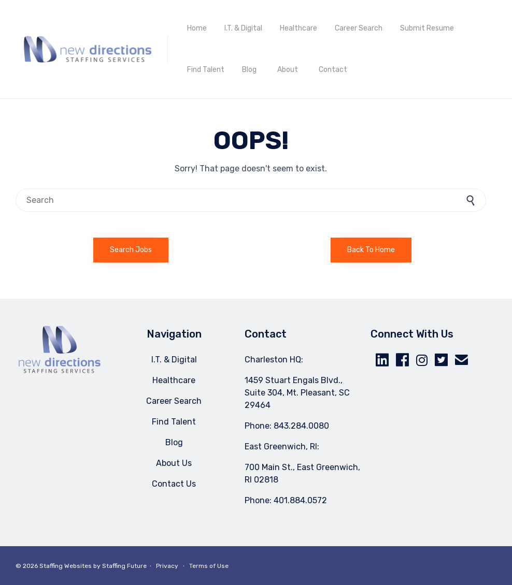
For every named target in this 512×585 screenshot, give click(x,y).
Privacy (167, 565)
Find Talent (205, 69)
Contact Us (174, 484)
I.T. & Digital (243, 28)
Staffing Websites (65, 565)
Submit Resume (427, 28)
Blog (249, 69)
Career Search (358, 28)
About (287, 69)
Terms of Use (209, 565)
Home (197, 28)
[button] (130, 250)
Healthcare (298, 28)
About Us (174, 463)
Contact (333, 69)
